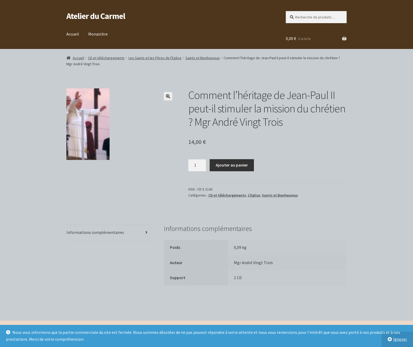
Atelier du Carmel (95, 16)
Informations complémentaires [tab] (95, 232)
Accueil (72, 34)
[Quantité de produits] (197, 165)
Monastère (98, 34)
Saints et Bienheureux (202, 58)
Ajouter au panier (232, 165)
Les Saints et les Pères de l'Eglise (155, 58)
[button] (168, 96)
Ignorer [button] (400, 339)
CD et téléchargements (106, 58)
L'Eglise (254, 195)
